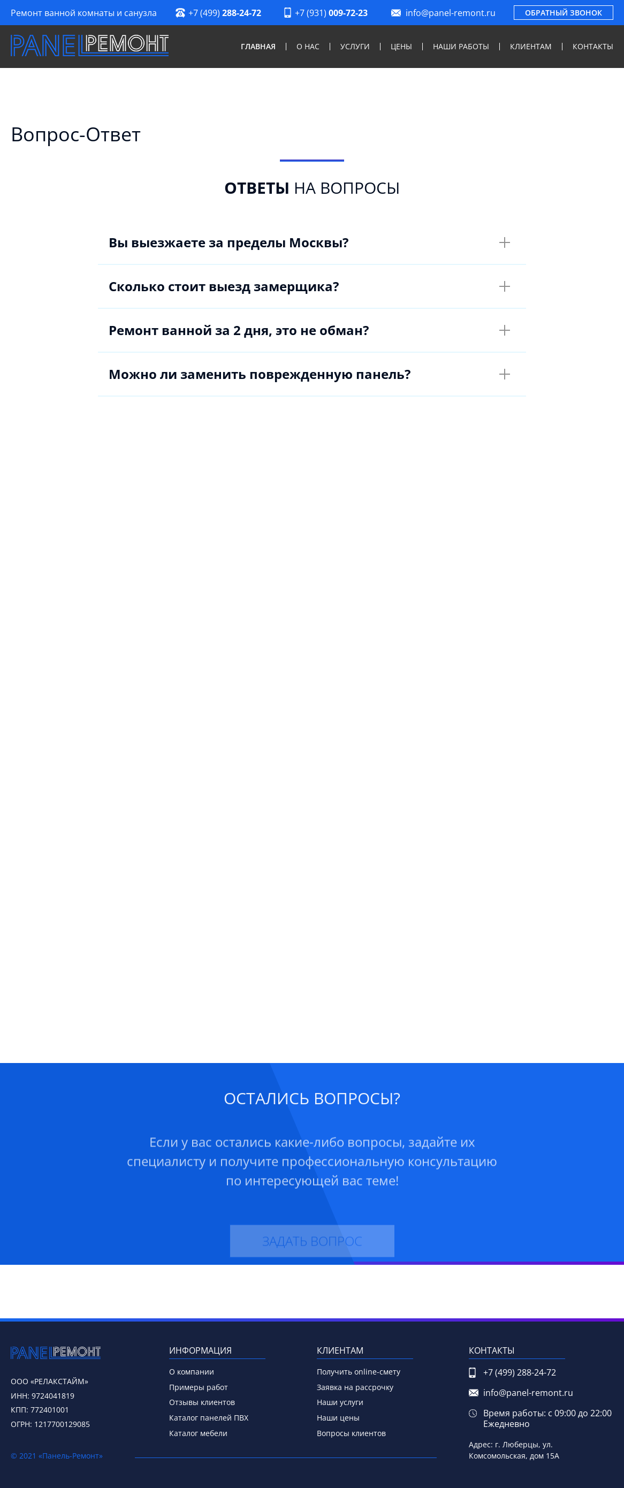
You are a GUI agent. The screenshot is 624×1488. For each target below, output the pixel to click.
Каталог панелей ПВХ (208, 1418)
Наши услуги (340, 1402)
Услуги (355, 46)
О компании (191, 1371)
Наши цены (338, 1418)
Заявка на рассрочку (355, 1387)
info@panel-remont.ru (451, 12)
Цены (401, 46)
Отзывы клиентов (202, 1402)
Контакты (593, 46)
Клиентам (531, 46)
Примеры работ (198, 1387)
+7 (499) (224, 12)
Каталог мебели (198, 1433)
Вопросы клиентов (351, 1433)
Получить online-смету (358, 1371)
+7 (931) (331, 12)
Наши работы (461, 46)
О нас (307, 46)
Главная (258, 46)
